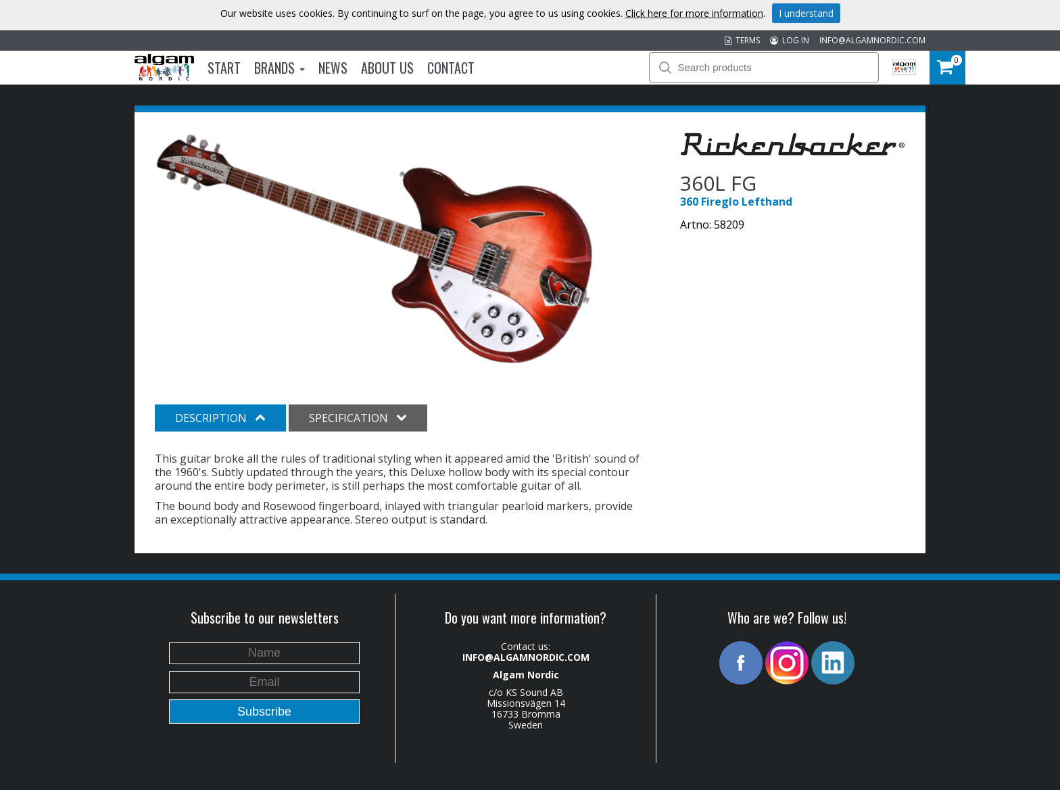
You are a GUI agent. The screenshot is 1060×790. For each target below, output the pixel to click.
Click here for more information (694, 13)
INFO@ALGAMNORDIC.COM (872, 40)
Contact (451, 67)
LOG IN (789, 40)
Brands (279, 67)
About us (387, 67)
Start (224, 67)
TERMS (742, 40)
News (332, 67)
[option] (374, 250)
